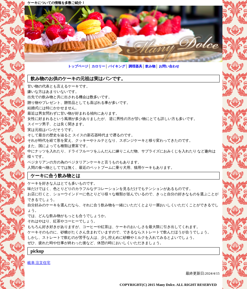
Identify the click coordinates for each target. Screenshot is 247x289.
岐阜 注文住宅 (38, 263)
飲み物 (150, 66)
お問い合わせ (169, 66)
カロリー (98, 66)
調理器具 (135, 66)
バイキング (116, 66)
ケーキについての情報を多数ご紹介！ (56, 3)
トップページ (78, 66)
